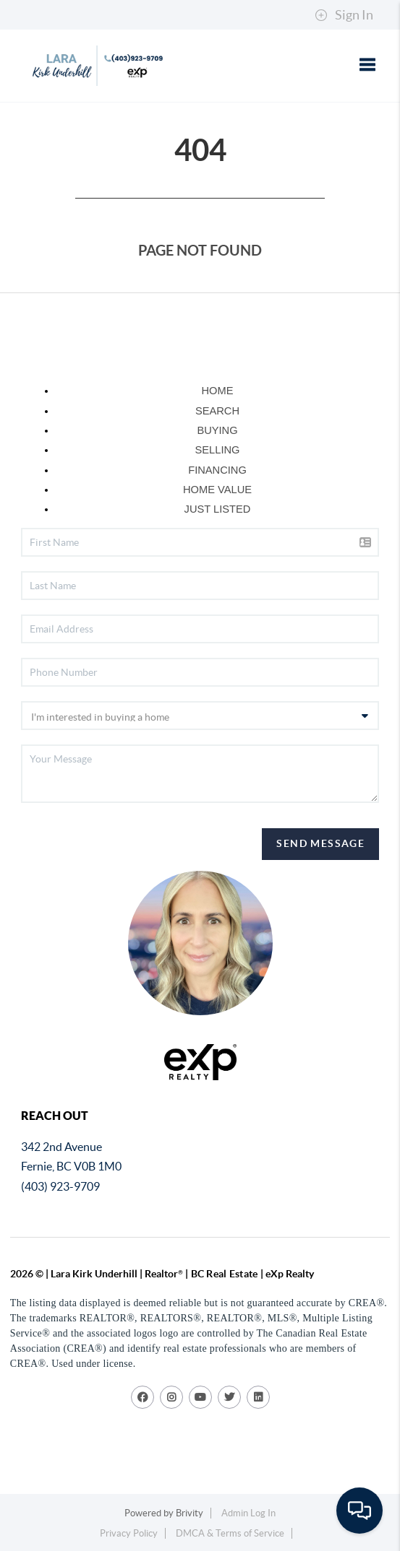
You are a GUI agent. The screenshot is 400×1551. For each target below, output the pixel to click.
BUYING (217, 430)
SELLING (217, 450)
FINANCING (217, 470)
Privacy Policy (129, 1533)
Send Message (320, 843)
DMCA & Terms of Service (230, 1533)
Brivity (189, 1513)
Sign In (344, 15)
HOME (218, 390)
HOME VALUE (217, 489)
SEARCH (217, 411)
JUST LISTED (217, 509)
